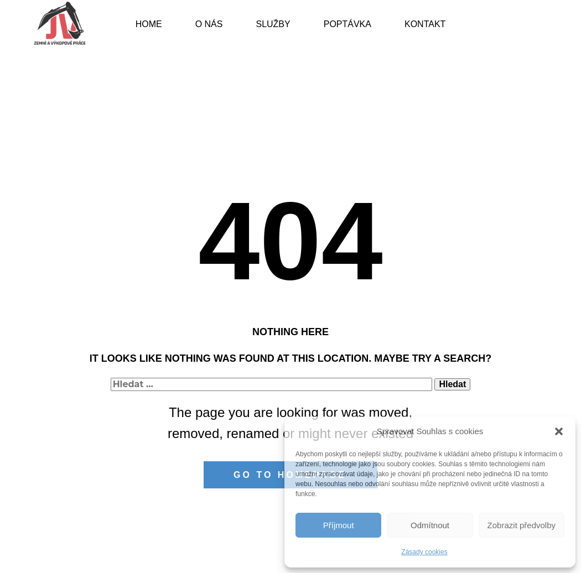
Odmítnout (430, 525)
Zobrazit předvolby (521, 525)
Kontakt (424, 24)
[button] (558, 431)
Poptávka (347, 24)
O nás (209, 24)
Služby (273, 24)
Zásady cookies (424, 552)
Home (149, 24)
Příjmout (338, 525)
